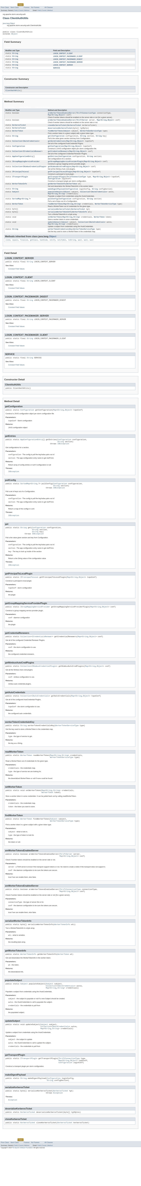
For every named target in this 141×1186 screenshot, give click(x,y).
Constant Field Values (16, 278)
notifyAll (61, 249)
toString (72, 249)
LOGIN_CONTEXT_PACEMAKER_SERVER (67, 63)
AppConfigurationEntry (22, 161)
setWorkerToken (55, 225)
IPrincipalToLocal (20, 177)
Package (13, 5)
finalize (24, 249)
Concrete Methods (42, 109)
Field (15, 10)
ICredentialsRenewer (32, 155)
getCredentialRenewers (58, 155)
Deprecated (39, 5)
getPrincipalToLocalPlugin (60, 177)
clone (8, 249)
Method (26, 10)
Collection (17, 145)
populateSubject (55, 198)
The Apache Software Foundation (22, 1183)
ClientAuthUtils (12, 92)
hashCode (44, 249)
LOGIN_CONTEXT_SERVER (63, 66)
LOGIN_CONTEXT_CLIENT (63, 54)
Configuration (58, 139)
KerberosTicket (19, 128)
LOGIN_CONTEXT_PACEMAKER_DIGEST (67, 60)
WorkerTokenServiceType (91, 134)
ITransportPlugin (20, 182)
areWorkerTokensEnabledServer (61, 115)
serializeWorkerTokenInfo (59, 220)
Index (47, 5)
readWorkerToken (55, 211)
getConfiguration (55, 150)
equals (15, 249)
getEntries (53, 161)
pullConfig (53, 206)
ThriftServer (82, 122)
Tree (31, 5)
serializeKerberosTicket (59, 217)
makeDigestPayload (56, 195)
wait (80, 249)
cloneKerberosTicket (57, 128)
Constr (21, 10)
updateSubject (54, 230)
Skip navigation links (7, 2)
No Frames (35, 7)
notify (52, 249)
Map (49, 117)
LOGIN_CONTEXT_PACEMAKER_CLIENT (67, 57)
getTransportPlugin (56, 182)
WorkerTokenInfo (19, 190)
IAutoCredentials (31, 145)
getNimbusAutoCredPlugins (59, 172)
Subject (66, 134)
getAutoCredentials (56, 145)
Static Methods (25, 109)
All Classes (48, 7)
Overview (4, 5)
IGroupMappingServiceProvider (26, 166)
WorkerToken (17, 134)
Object (14, 34)
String (15, 54)
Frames (26, 7)
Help (52, 5)
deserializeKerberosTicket (60, 131)
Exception (58, 1127)
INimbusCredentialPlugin (34, 172)
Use (26, 5)
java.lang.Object (9, 23)
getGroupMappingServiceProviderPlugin (65, 166)
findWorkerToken (55, 134)
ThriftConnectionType (86, 115)
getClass (34, 249)
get (49, 139)
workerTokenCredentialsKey (60, 238)
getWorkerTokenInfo (56, 190)
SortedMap (16, 206)
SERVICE (56, 69)
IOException (63, 457)
